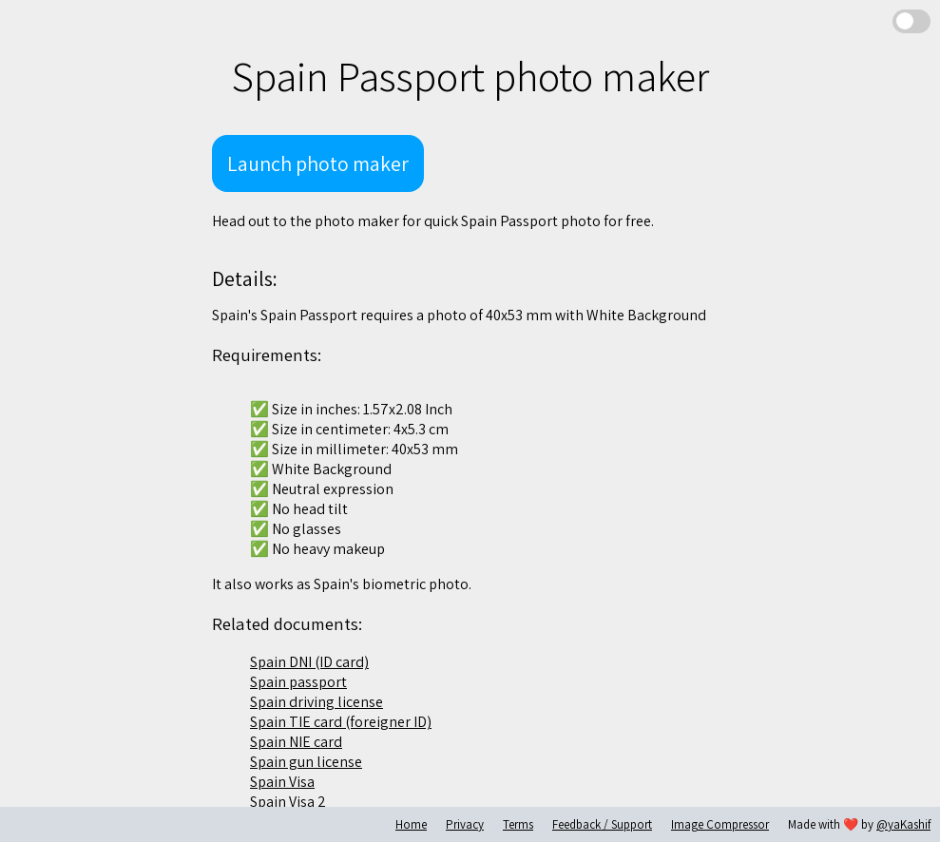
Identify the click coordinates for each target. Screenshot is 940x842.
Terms (518, 824)
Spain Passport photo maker (470, 76)
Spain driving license (316, 702)
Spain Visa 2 (288, 802)
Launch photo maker (318, 163)
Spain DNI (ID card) (309, 662)
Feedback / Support (602, 824)
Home (411, 824)
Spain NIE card (296, 742)
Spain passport (298, 682)
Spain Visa (282, 782)
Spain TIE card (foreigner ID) (341, 722)
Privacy (465, 824)
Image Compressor (720, 824)
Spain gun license (306, 762)
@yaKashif (903, 824)
